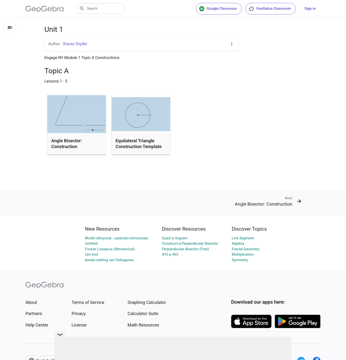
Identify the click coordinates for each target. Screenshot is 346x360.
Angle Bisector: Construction (66, 143)
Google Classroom (218, 9)
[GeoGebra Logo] (44, 9)
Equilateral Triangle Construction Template (138, 143)
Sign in (310, 8)
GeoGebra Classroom (269, 9)
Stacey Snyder (75, 44)
